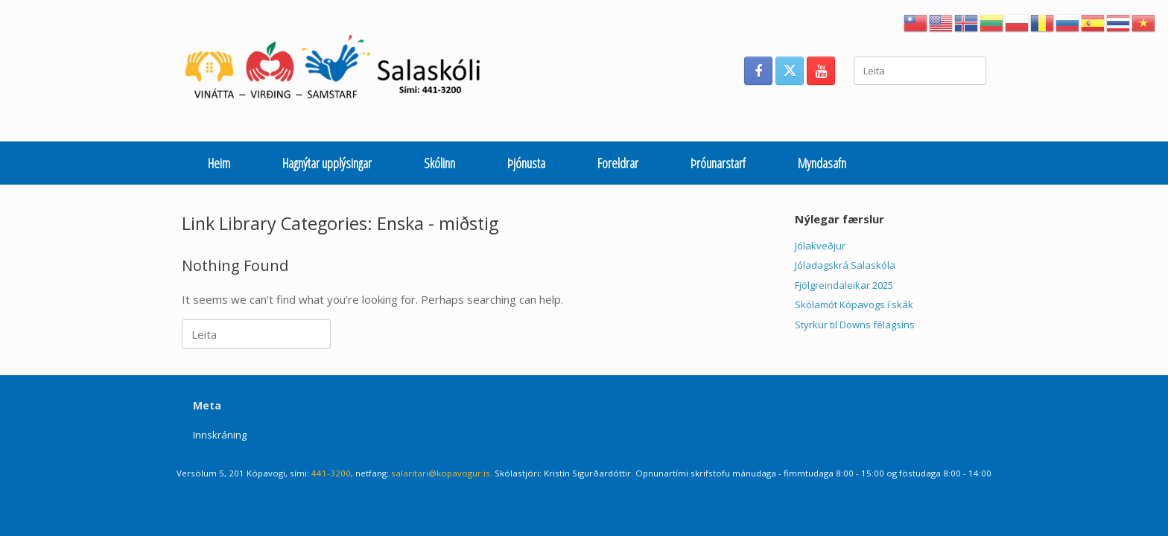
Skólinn (439, 163)
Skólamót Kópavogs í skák (854, 304)
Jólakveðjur (820, 245)
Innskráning (220, 434)
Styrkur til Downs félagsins (855, 324)
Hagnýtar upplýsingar (327, 163)
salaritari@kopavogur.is (440, 473)
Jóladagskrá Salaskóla (845, 265)
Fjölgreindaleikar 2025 (844, 285)
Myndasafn (822, 163)
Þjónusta (526, 163)
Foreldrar (617, 163)
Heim (219, 163)
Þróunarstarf (718, 163)
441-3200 (331, 473)
